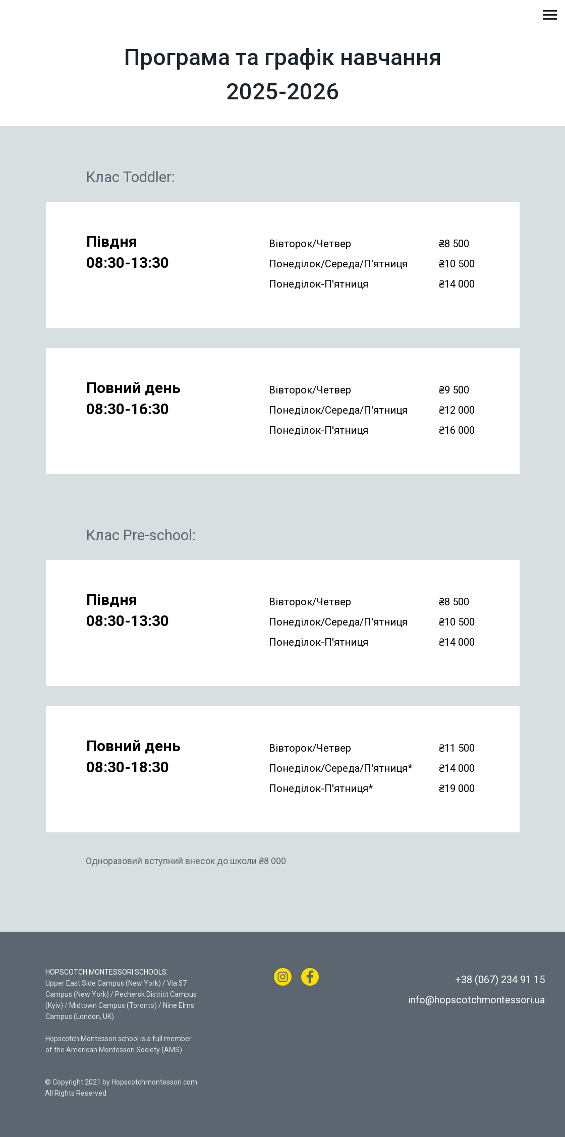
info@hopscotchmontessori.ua (476, 1000)
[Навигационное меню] (550, 15)
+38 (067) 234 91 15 (500, 980)
